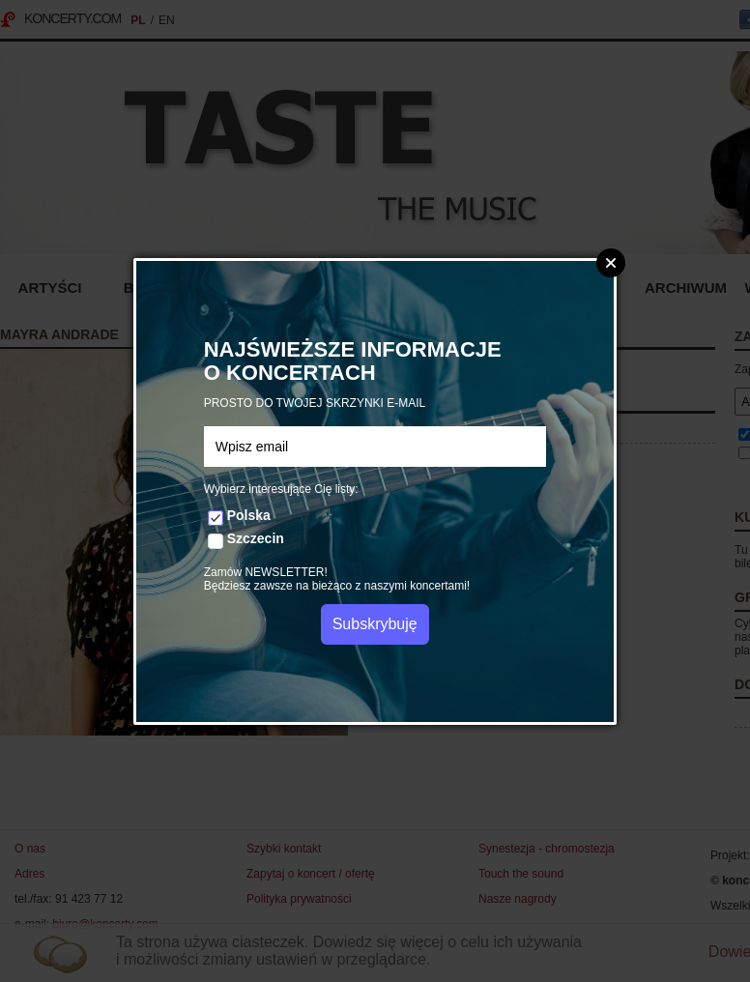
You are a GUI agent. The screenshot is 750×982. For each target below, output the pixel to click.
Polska (249, 515)
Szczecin (255, 538)
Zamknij (610, 262)
